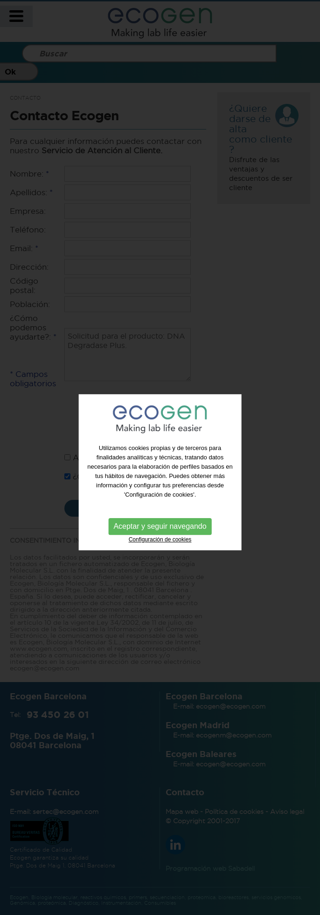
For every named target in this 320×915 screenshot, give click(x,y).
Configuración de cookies (160, 544)
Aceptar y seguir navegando (159, 531)
